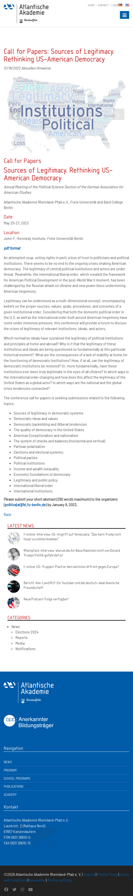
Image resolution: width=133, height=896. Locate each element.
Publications (13, 786)
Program (10, 770)
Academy (10, 794)
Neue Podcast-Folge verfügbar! (46, 599)
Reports (21, 637)
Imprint (89, 874)
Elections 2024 (27, 631)
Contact (103, 5)
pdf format (12, 248)
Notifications (25, 648)
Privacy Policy (107, 874)
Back (7, 514)
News (15, 626)
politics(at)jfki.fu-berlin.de (25, 504)
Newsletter (37, 880)
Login (114, 5)
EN (127, 5)
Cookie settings (60, 880)
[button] (14, 114)
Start (91, 5)
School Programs (17, 778)
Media (20, 643)
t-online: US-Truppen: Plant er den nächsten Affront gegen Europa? (71, 566)
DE (120, 5)
